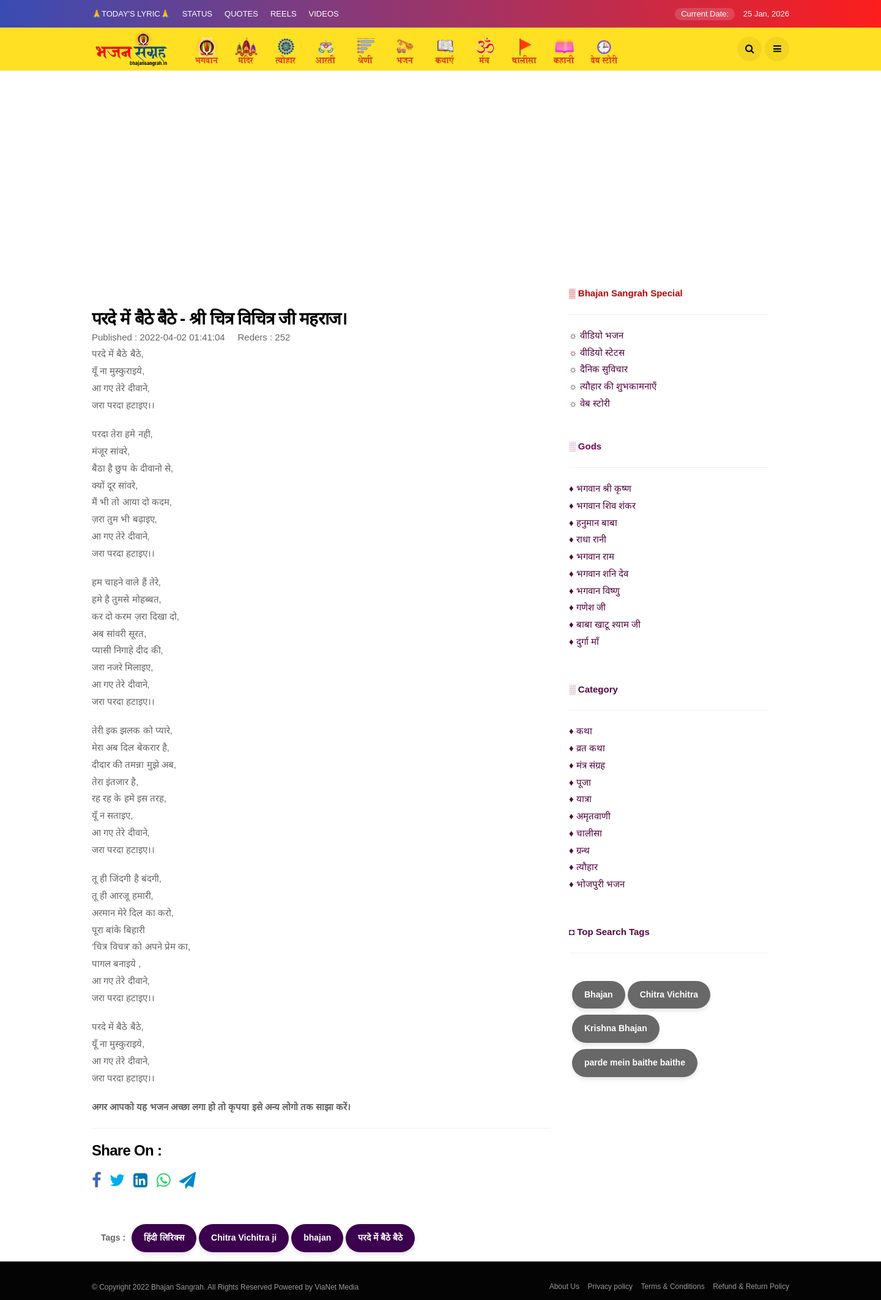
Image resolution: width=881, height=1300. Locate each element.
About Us (564, 1286)
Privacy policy (610, 1286)
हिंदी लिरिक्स (164, 1237)
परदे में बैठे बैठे (380, 1237)
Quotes (241, 13)
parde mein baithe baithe (634, 1062)
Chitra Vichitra (669, 994)
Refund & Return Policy (751, 1286)
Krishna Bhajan (615, 1028)
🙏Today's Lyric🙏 (131, 13)
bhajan (317, 1237)
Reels (283, 13)
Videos (324, 13)
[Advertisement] (440, 193)
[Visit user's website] (96, 1181)
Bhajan (598, 994)
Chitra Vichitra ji (244, 1237)
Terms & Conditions (673, 1286)
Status (197, 13)
